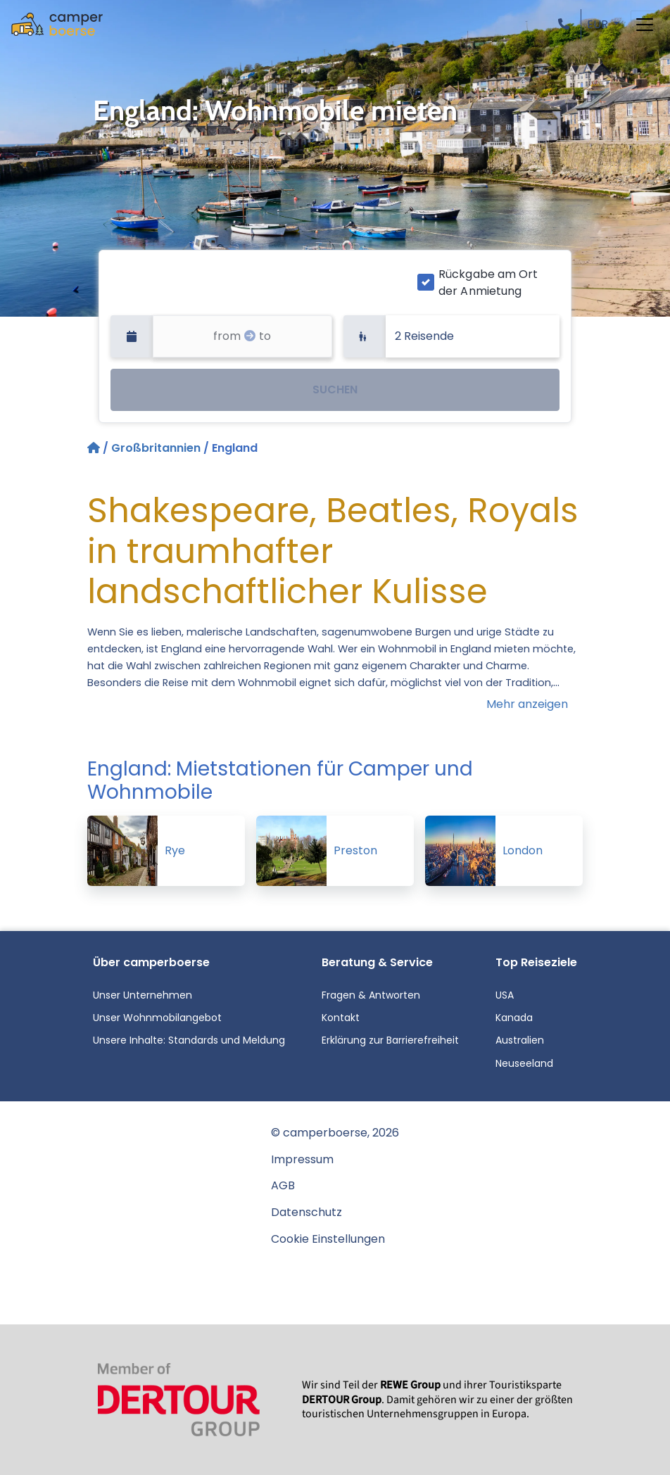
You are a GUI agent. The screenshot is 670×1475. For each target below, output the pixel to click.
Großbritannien (156, 448)
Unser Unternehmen (142, 995)
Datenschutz (306, 1212)
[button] (566, 24)
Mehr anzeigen (527, 704)
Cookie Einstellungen (328, 1239)
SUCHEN (335, 389)
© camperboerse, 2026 (335, 1133)
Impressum (302, 1159)
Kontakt (341, 1018)
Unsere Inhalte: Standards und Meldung (189, 1040)
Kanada (514, 1018)
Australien (519, 1040)
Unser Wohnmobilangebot (157, 1018)
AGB (283, 1185)
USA (504, 995)
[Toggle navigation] (645, 25)
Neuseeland (524, 1063)
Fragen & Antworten (371, 995)
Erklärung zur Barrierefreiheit (390, 1040)
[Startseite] (95, 448)
